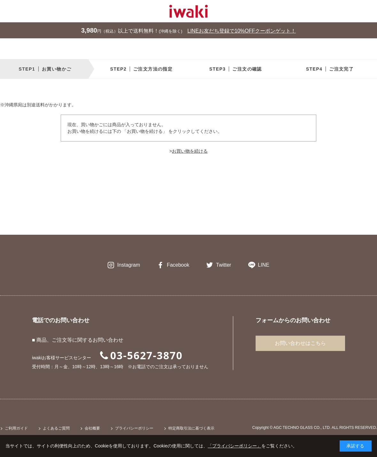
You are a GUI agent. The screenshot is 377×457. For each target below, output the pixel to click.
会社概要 (92, 428)
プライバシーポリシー (134, 428)
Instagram (128, 265)
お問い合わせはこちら (300, 343)
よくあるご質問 (56, 428)
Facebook (178, 265)
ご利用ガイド (16, 428)
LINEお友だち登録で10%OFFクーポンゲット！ (242, 31)
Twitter (223, 265)
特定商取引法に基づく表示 (191, 428)
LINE (263, 265)
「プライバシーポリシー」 (234, 445)
